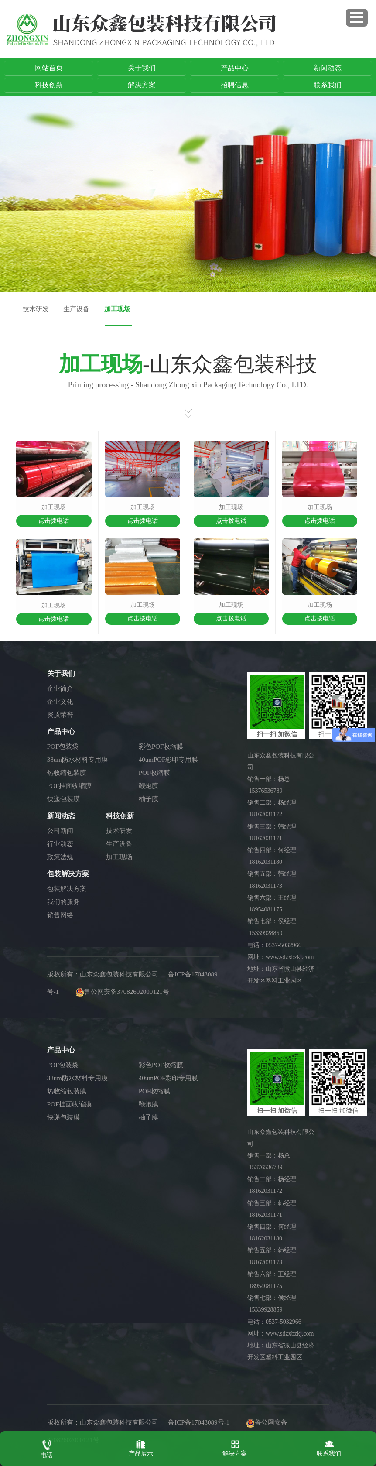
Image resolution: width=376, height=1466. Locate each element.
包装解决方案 (66, 888)
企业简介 (60, 688)
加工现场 (117, 308)
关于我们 (142, 68)
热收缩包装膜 (66, 772)
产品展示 (141, 1446)
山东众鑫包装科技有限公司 (119, 974)
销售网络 (60, 914)
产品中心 (235, 68)
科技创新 (49, 85)
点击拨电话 (53, 520)
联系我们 (328, 85)
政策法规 (60, 856)
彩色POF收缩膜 (161, 746)
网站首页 (49, 68)
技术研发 (36, 308)
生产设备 (76, 308)
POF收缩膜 (155, 772)
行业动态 (60, 843)
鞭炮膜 (148, 785)
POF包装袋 (63, 746)
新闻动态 (328, 68)
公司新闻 (60, 830)
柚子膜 (148, 798)
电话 (47, 1447)
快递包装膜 (63, 798)
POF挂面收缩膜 (69, 785)
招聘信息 (235, 85)
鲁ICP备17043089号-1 (198, 1422)
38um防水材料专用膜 (77, 759)
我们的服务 (63, 901)
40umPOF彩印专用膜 (168, 759)
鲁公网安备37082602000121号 (126, 991)
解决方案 (142, 85)
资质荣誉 (60, 714)
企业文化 (60, 701)
